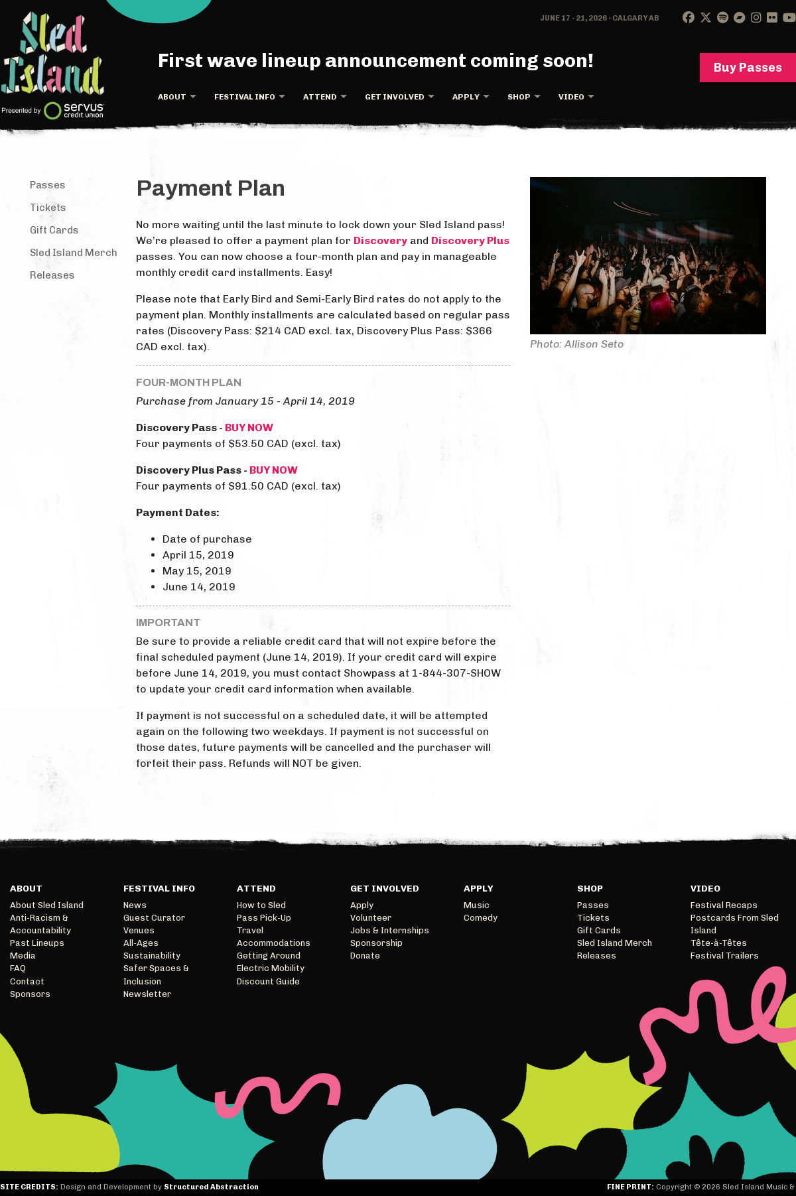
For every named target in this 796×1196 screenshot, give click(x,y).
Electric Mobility (270, 968)
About (172, 96)
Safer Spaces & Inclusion (156, 974)
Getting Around (268, 956)
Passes (48, 185)
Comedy (481, 918)
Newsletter (147, 994)
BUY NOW (249, 427)
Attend (320, 96)
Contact (27, 981)
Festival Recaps (724, 905)
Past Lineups (37, 943)
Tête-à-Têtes (719, 943)
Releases (52, 275)
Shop (519, 96)
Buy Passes (748, 67)
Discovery (380, 240)
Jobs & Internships (389, 930)
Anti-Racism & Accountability (40, 924)
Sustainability (151, 956)
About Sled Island (47, 905)
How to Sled (261, 905)
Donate (365, 956)
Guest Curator (154, 918)
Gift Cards (54, 230)
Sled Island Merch (73, 253)
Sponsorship (376, 943)
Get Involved (395, 96)
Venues (139, 930)
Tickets (48, 208)
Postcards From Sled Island (735, 924)
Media (23, 956)
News (135, 905)
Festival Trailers (725, 956)
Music (477, 905)
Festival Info (244, 96)
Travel (250, 930)
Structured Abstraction (211, 1187)
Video (571, 96)
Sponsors (30, 994)
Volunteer (370, 918)
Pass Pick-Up (264, 918)
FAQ (18, 968)
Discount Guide (268, 981)
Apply (466, 96)
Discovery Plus (470, 240)
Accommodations (273, 943)
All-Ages (141, 943)
